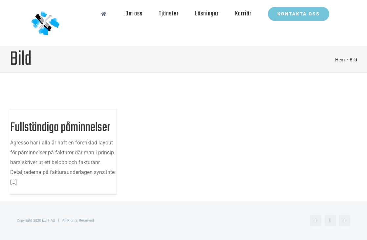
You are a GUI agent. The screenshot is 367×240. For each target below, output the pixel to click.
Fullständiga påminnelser (60, 128)
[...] (13, 182)
